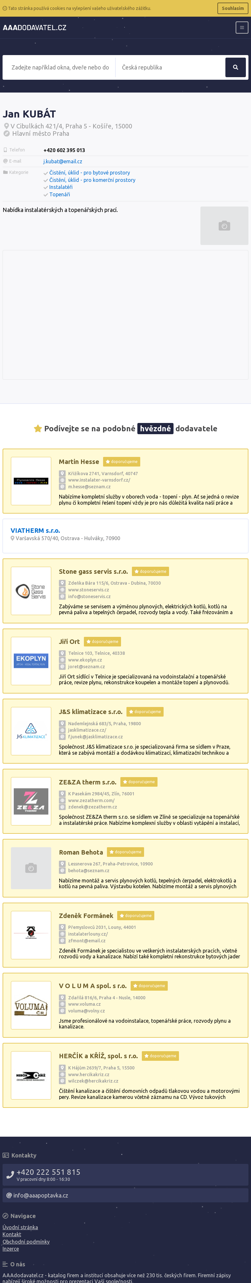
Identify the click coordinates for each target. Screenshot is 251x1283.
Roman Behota (81, 852)
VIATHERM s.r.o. (35, 530)
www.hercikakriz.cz (88, 1074)
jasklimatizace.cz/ (87, 730)
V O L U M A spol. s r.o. (93, 985)
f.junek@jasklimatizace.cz (95, 736)
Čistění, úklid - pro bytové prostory (89, 172)
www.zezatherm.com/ (91, 800)
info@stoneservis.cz (89, 596)
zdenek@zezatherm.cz (92, 806)
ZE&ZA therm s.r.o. (88, 782)
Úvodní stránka (20, 1227)
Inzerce (11, 1249)
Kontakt (12, 1234)
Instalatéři (61, 187)
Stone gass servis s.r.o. (93, 571)
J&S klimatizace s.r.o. (91, 711)
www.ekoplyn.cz (85, 659)
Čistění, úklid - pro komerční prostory (92, 180)
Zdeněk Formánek (86, 915)
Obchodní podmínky (26, 1242)
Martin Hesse (79, 461)
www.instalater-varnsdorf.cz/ (99, 480)
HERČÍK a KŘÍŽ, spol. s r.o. (98, 1056)
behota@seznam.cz (88, 870)
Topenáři (59, 194)
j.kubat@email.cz (63, 161)
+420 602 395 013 (64, 150)
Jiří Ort (69, 641)
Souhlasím (233, 8)
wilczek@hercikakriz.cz (93, 1081)
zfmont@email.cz (87, 940)
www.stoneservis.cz (88, 589)
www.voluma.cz (84, 1004)
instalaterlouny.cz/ (88, 934)
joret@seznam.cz (86, 666)
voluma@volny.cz (86, 1010)
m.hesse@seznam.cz (89, 486)
